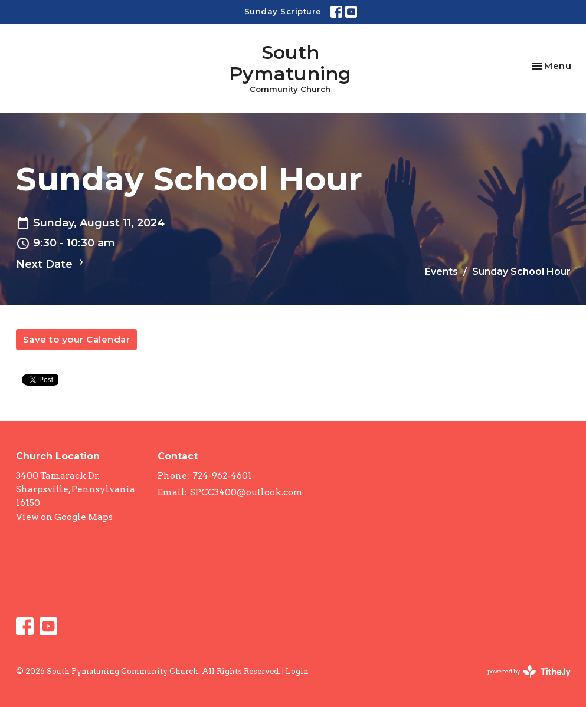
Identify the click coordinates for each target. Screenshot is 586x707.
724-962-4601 (222, 476)
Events (441, 271)
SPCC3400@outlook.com (246, 492)
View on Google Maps (64, 517)
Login (297, 671)
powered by (529, 671)
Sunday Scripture (283, 11)
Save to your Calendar (76, 339)
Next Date (51, 264)
